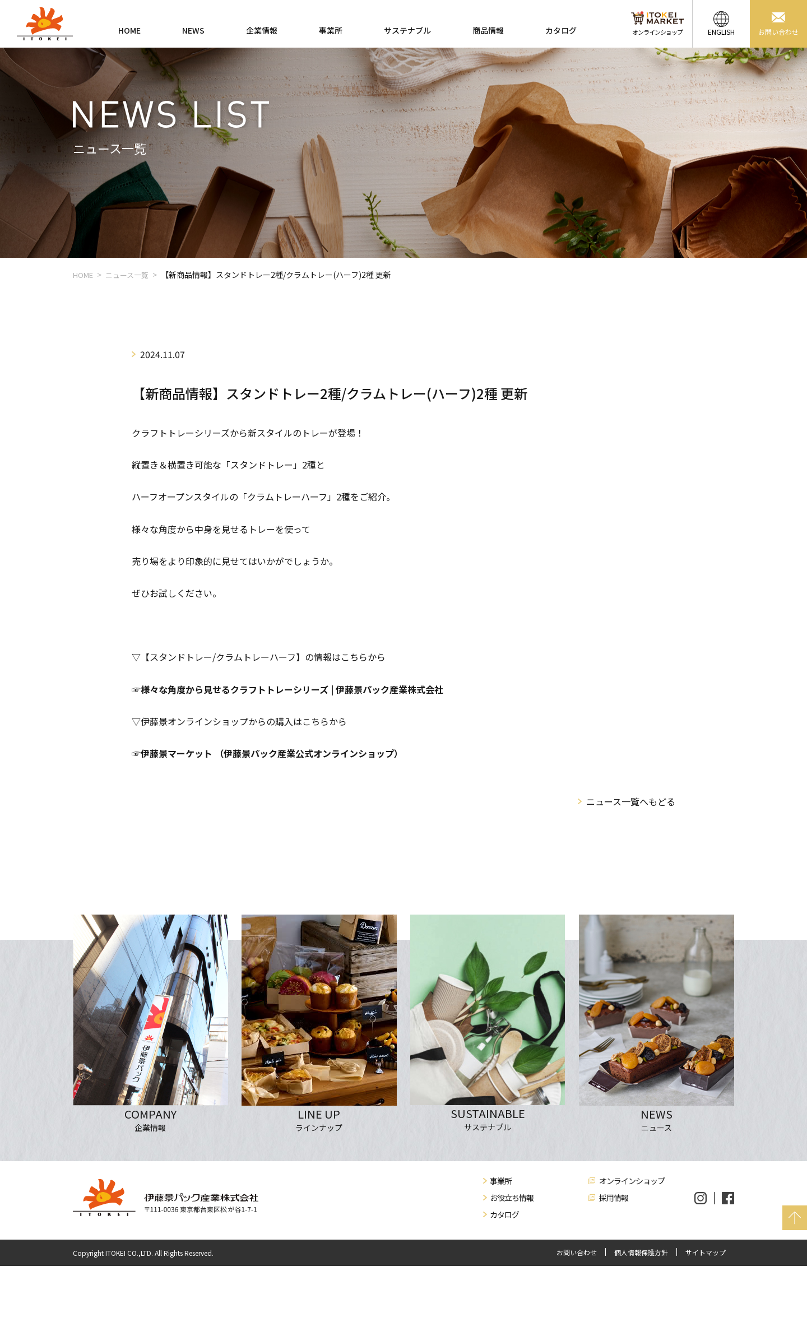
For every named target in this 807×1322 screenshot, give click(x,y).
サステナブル (407, 30)
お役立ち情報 (512, 1197)
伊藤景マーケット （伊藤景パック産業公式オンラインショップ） (272, 753)
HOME (129, 30)
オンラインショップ (632, 1180)
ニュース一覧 (127, 275)
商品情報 (488, 30)
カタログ (561, 30)
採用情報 (613, 1197)
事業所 (330, 30)
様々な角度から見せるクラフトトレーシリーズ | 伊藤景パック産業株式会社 (292, 689)
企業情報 (261, 30)
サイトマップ (705, 1252)
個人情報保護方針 (641, 1252)
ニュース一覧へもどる (630, 801)
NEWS (193, 30)
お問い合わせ (576, 1252)
